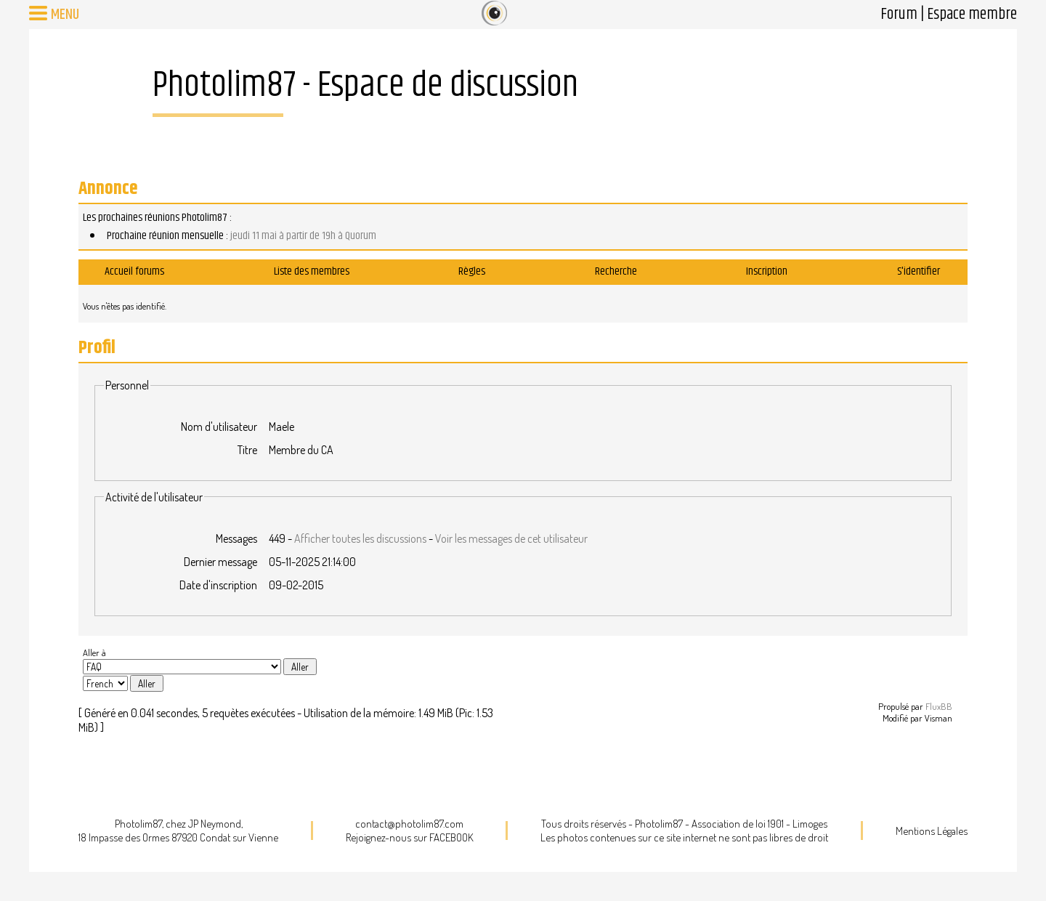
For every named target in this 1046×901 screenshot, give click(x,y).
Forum (898, 14)
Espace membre (972, 14)
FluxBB (938, 706)
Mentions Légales (932, 831)
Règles (471, 271)
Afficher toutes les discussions (360, 538)
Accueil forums (134, 271)
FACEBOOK (451, 837)
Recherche (616, 271)
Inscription (766, 271)
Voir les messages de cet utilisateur (511, 538)
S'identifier (918, 271)
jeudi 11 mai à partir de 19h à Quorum (303, 236)
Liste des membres (311, 271)
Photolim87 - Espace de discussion (365, 85)
